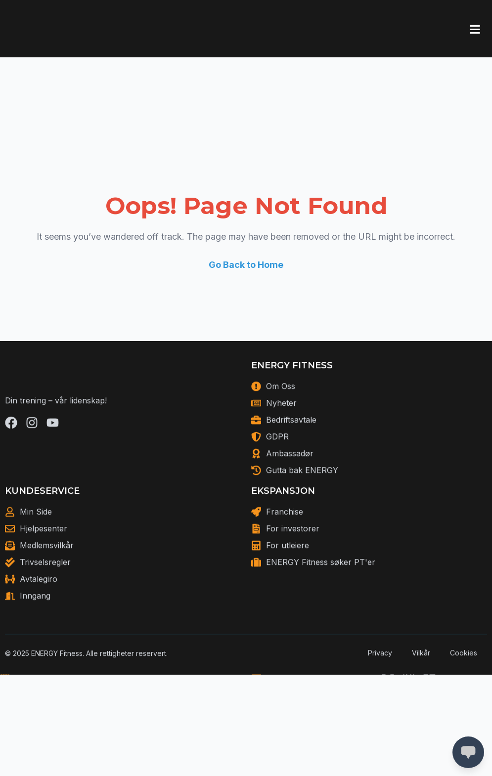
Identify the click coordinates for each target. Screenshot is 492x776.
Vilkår (421, 668)
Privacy (380, 668)
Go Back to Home (246, 264)
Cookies (463, 668)
